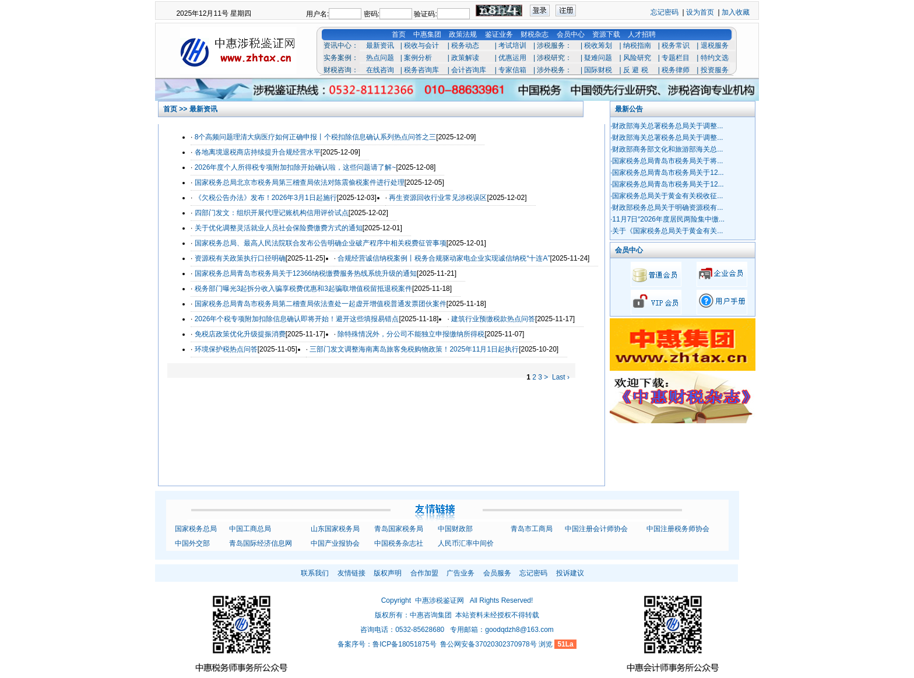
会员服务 (497, 573)
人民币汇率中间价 (466, 543)
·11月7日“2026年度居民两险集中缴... (667, 219)
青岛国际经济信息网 (260, 543)
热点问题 (380, 58)
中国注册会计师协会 (596, 529)
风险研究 (637, 58)
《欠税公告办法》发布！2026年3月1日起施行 (266, 198)
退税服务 (715, 45)
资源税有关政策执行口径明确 (240, 258)
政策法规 (463, 34)
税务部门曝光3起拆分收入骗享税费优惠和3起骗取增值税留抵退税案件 (303, 288)
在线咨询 (380, 70)
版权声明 (388, 573)
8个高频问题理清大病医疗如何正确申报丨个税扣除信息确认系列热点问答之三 (316, 137)
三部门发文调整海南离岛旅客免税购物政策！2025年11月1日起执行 (414, 349)
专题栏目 (676, 58)
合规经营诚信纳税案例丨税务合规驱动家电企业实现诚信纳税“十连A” (444, 258)
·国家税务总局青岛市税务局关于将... (666, 161)
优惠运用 (512, 58)
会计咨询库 (468, 70)
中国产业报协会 (335, 543)
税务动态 (465, 45)
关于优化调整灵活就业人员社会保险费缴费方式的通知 (279, 228)
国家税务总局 (196, 529)
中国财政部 (455, 529)
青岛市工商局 (532, 529)
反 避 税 (635, 70)
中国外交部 (192, 543)
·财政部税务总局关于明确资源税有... (666, 207)
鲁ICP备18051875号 (404, 644)
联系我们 (315, 573)
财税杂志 (535, 34)
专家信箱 (512, 70)
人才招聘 (642, 34)
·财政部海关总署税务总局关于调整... (666, 126)
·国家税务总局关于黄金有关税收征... (666, 196)
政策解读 (465, 58)
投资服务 (715, 70)
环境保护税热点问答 (226, 349)
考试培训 (512, 45)
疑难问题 (598, 58)
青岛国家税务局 (398, 529)
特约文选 (715, 58)
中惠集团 (427, 34)
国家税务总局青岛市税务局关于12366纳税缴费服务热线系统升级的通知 (306, 273)
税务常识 (676, 45)
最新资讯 (380, 45)
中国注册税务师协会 (677, 529)
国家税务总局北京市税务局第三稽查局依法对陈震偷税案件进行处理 (300, 182)
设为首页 (700, 12)
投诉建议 (570, 573)
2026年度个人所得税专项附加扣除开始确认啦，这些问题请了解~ (295, 167)
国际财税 (598, 70)
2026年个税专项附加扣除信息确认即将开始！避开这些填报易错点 (297, 319)
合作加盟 (424, 573)
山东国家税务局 (335, 529)
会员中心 (571, 34)
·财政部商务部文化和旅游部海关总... (666, 149)
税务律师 (676, 70)
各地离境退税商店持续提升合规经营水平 (258, 152)
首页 (399, 34)
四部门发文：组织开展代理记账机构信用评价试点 (272, 213)
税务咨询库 (421, 70)
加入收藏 (736, 12)
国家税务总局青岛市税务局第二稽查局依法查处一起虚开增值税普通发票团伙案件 (321, 304)
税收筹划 (598, 45)
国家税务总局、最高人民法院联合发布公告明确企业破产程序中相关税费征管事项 (321, 243)
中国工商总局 (250, 529)
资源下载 (606, 34)
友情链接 (351, 573)
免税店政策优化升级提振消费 (240, 334)
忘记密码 (665, 12)
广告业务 (460, 573)
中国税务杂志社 (398, 543)
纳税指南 (637, 45)
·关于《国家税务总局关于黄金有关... (666, 231)
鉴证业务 (499, 34)
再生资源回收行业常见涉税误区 (438, 198)
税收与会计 (421, 45)
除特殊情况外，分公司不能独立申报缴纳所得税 (411, 334)
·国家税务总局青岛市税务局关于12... (667, 172)
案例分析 (418, 58)
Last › (561, 377)
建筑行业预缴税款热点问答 (493, 319)
